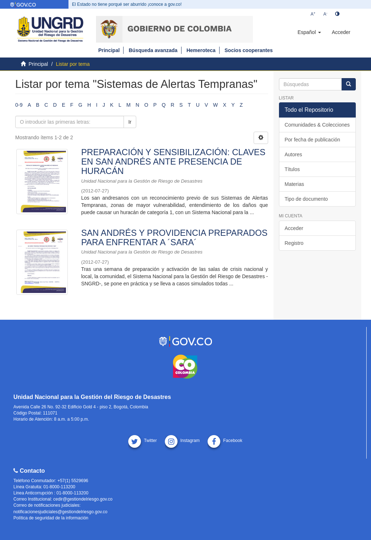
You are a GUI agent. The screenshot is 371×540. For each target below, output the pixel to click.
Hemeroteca (201, 50)
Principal (109, 50)
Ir (130, 122)
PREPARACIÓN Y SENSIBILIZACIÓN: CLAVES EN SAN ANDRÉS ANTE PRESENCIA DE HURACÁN (173, 161)
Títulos (292, 169)
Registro (294, 243)
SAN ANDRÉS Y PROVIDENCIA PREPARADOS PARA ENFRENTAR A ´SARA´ (174, 237)
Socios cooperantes (249, 50)
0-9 (18, 105)
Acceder (294, 228)
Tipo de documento (306, 199)
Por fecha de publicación (312, 140)
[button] (309, 32)
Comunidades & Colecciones (317, 125)
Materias (294, 184)
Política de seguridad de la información (50, 517)
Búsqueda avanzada (153, 50)
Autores (293, 154)
